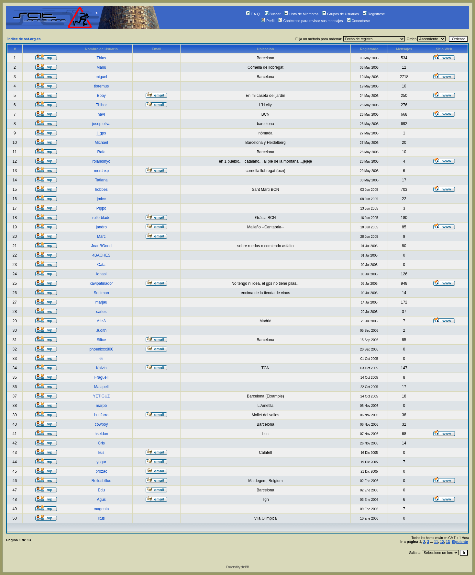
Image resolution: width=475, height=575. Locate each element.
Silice (101, 340)
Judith (101, 330)
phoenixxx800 (101, 349)
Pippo (101, 208)
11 (436, 542)
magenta (101, 509)
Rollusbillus (101, 480)
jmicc (101, 199)
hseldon (101, 433)
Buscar (273, 14)
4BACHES (101, 255)
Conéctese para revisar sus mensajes (310, 21)
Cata (101, 264)
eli (101, 358)
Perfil (267, 21)
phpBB (245, 567)
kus (101, 452)
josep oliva (101, 123)
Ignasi (101, 274)
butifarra (101, 415)
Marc (101, 236)
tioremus (101, 86)
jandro (101, 227)
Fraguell (101, 377)
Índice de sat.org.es (24, 39)
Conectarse (358, 21)
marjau (101, 302)
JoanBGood (101, 246)
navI (101, 114)
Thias (101, 58)
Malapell (101, 387)
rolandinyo (101, 161)
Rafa (101, 152)
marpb (101, 405)
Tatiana (101, 180)
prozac (101, 471)
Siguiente (460, 542)
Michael (101, 142)
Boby (101, 95)
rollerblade (101, 217)
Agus (101, 499)
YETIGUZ (101, 396)
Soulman (101, 293)
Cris (101, 443)
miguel (101, 77)
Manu (101, 67)
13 (448, 542)
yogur (101, 462)
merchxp (101, 170)
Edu (101, 490)
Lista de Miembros (301, 14)
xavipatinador (101, 283)
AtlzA (101, 321)
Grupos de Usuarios (340, 14)
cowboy (101, 424)
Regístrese (374, 14)
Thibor (101, 105)
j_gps (101, 133)
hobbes (101, 189)
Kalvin (101, 368)
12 (442, 542)
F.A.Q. (253, 14)
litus (101, 518)
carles (101, 311)
